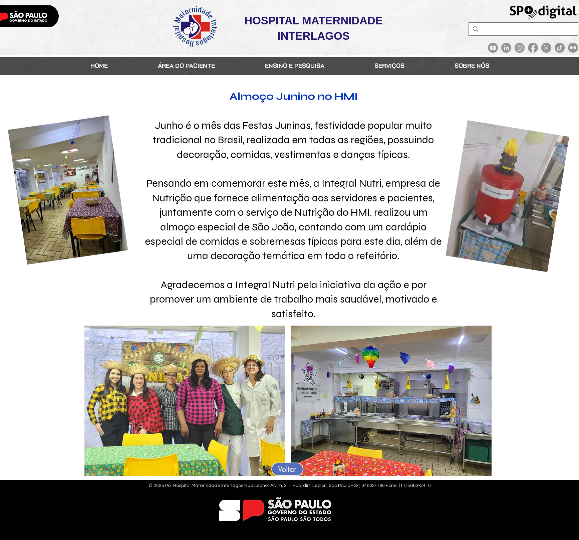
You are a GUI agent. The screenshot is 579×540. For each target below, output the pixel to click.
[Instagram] (520, 48)
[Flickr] (573, 48)
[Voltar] (287, 469)
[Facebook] (533, 48)
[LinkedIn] (506, 48)
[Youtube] (493, 48)
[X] (546, 48)
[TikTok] (560, 48)
